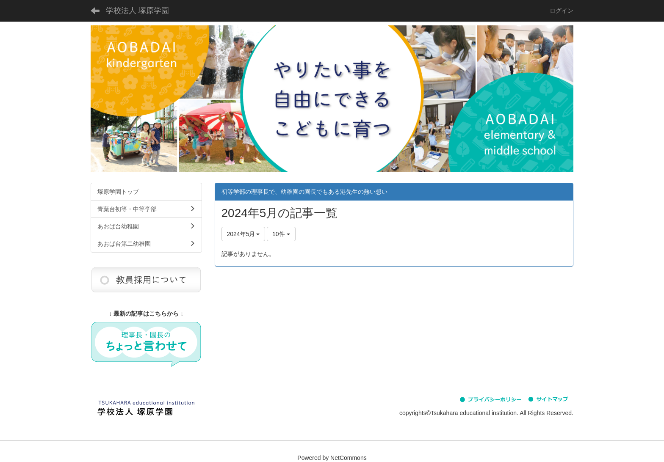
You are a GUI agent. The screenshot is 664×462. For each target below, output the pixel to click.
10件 (281, 234)
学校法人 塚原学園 (137, 10)
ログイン (561, 10)
